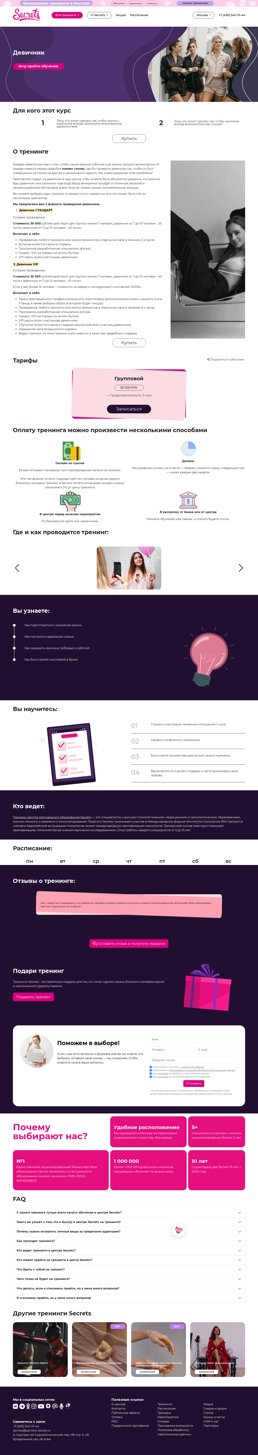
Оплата (116, 1417)
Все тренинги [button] (66, 15)
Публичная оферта (125, 1413)
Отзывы (163, 1421)
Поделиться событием (226, 359)
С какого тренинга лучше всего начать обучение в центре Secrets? (69, 1212)
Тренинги (164, 1404)
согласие (163, 1073)
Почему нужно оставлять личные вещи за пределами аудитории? (68, 1231)
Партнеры (211, 1425)
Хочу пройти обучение (38, 66)
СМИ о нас (211, 1421)
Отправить (194, 1083)
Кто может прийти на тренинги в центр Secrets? (54, 1260)
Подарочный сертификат (130, 1425)
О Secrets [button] (98, 15)
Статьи (208, 1413)
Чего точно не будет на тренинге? (43, 1279)
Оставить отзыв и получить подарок (129, 943)
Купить (129, 138)
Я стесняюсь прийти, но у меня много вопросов (54, 1298)
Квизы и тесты (214, 1417)
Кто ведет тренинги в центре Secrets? (46, 1250)
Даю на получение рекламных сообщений (180, 1076)
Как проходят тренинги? (36, 1241)
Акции (121, 15)
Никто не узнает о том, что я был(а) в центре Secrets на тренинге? (69, 1222)
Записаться (129, 409)
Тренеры (164, 1413)
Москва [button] (203, 15)
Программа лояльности (175, 1425)
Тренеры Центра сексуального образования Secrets (52, 817)
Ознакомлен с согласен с (177, 1067)
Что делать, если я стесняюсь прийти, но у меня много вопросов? (68, 1288)
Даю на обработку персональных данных (179, 1073)
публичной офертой (192, 1067)
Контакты (118, 1408)
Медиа (208, 1404)
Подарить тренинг (33, 997)
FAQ (114, 1421)
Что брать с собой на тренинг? (41, 1269)
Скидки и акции (215, 1408)
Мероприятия (168, 1417)
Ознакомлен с (192, 1070)
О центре (118, 1404)
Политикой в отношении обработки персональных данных (202, 1070)
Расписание (139, 15)
